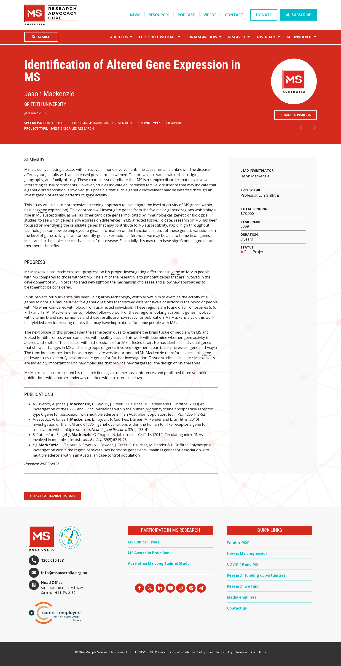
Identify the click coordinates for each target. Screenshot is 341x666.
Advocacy (268, 37)
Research (239, 37)
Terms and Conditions (251, 652)
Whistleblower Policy (191, 652)
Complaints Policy (220, 652)
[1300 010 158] (34, 560)
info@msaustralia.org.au (64, 572)
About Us (121, 37)
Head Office (52, 582)
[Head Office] (34, 585)
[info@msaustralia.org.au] (34, 573)
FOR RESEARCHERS (204, 37)
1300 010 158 (52, 560)
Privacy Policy (164, 652)
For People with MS (159, 37)
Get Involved (301, 37)
